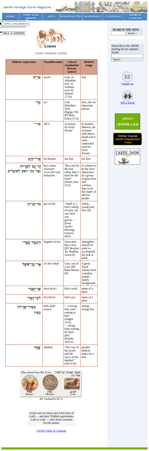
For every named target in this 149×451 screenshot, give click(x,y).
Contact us (127, 83)
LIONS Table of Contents (51, 430)
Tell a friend (127, 102)
